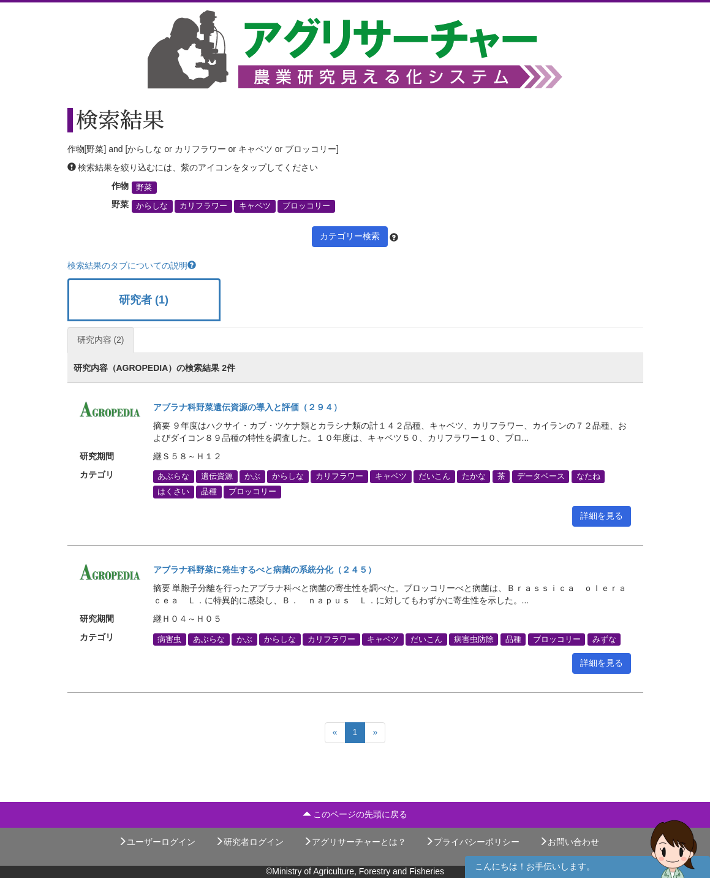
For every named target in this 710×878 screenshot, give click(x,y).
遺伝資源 (217, 476)
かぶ (252, 476)
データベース (541, 476)
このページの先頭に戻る (355, 814)
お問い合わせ (569, 842)
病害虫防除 (474, 639)
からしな (152, 206)
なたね (588, 476)
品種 (209, 491)
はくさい (173, 491)
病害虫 (169, 639)
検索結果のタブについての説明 (131, 265)
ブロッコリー (306, 206)
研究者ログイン (249, 842)
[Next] (374, 732)
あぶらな (173, 476)
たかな (474, 476)
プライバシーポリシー (472, 842)
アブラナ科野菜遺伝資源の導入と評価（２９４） (247, 407)
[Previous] (335, 732)
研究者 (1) (143, 300)
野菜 (144, 187)
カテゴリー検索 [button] (350, 236)
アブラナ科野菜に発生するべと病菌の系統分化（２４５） (264, 570)
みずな (604, 639)
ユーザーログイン (156, 842)
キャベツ (255, 206)
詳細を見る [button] (601, 516)
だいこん (434, 476)
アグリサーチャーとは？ (354, 842)
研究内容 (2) (100, 340)
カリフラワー (203, 206)
